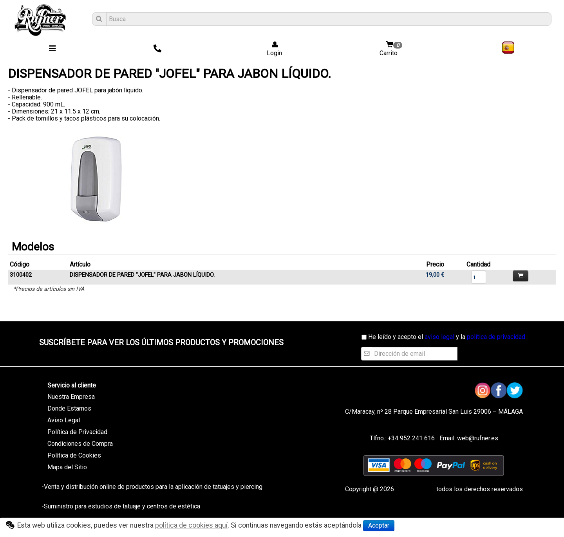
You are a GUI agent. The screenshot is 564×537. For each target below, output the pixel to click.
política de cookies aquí (191, 525)
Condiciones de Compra (80, 443)
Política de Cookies (74, 455)
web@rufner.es (477, 438)
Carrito (392, 49)
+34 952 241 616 (411, 438)
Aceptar (378, 525)
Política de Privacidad (77, 432)
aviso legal (439, 337)
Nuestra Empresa (71, 396)
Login (272, 49)
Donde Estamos (69, 408)
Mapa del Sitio (67, 467)
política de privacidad (496, 337)
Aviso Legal (63, 420)
